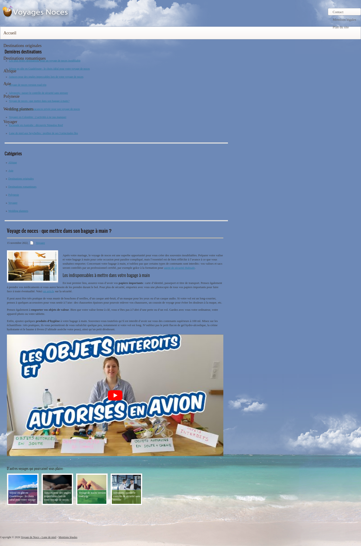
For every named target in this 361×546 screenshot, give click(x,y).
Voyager (10, 121)
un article (48, 291)
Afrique (9, 71)
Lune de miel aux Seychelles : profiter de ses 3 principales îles (43, 133)
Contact (338, 12)
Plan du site (341, 27)
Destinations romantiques (24, 58)
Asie (7, 83)
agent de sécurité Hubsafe (179, 267)
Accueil (9, 33)
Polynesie (11, 96)
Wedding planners (18, 109)
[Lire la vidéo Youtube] (115, 395)
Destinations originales (22, 45)
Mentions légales (344, 19)
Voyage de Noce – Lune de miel (38, 537)
